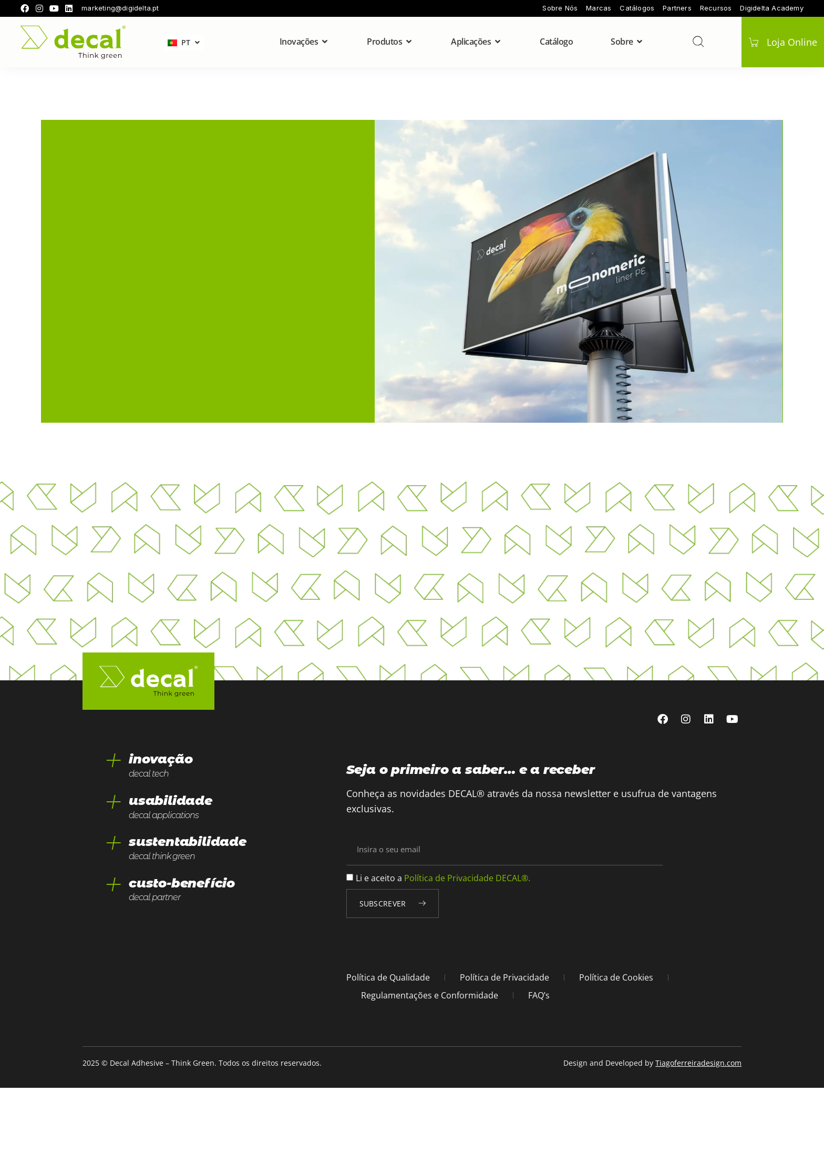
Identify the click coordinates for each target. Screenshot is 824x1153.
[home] (73, 42)
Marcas (598, 8)
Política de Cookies (616, 1042)
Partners (677, 8)
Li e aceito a (443, 943)
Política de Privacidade (504, 1042)
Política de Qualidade (388, 1042)
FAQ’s (539, 1060)
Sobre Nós (560, 8)
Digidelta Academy (771, 8)
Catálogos (637, 8)
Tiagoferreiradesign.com (698, 1128)
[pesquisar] (697, 41)
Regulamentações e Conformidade (429, 1060)
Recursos (716, 8)
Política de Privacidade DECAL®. (467, 943)
